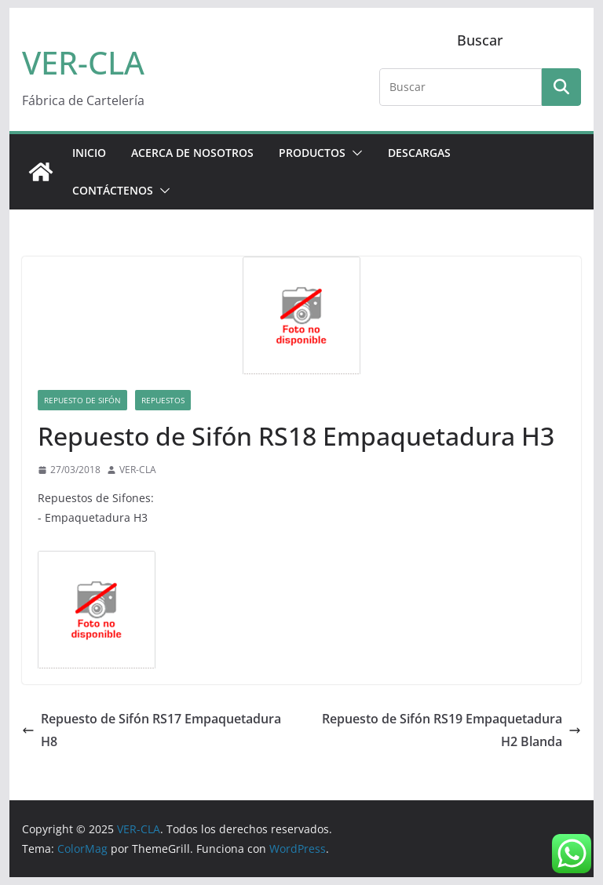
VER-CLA (83, 62)
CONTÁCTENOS (112, 190)
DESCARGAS (419, 152)
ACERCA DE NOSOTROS (192, 152)
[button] (354, 153)
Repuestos (163, 400)
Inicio (89, 152)
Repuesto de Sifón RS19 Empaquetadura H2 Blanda (451, 730)
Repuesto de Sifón (82, 400)
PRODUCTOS (312, 152)
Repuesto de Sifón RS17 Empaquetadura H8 (151, 730)
